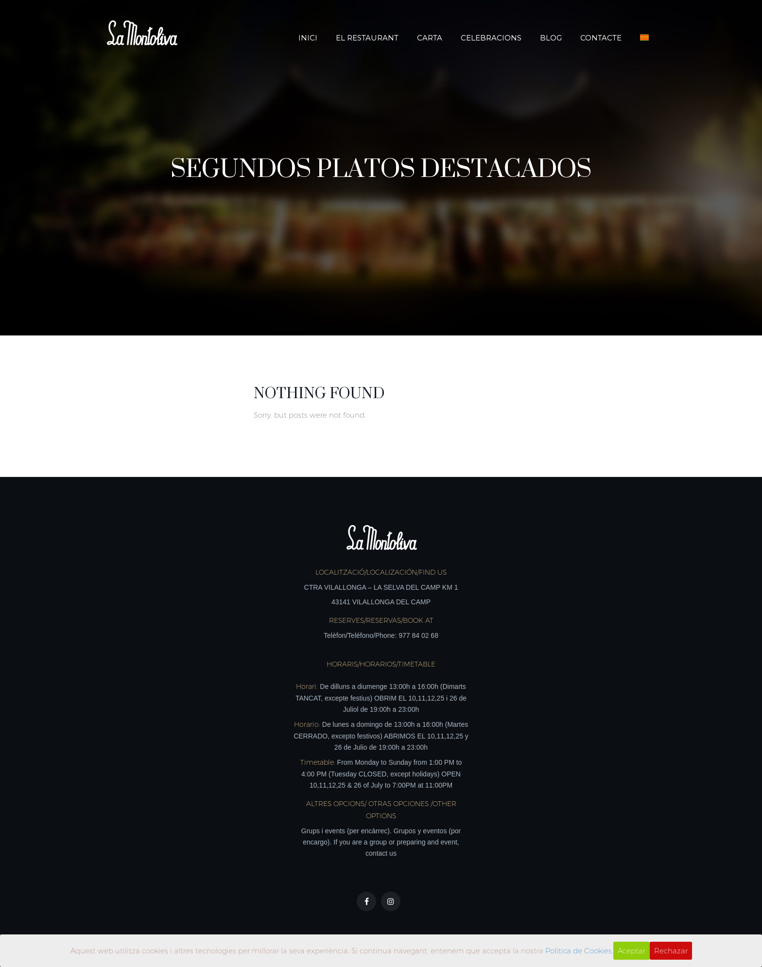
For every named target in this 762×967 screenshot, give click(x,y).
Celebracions (491, 37)
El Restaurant (367, 37)
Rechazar (671, 950)
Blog (551, 37)
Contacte (601, 37)
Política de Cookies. (579, 950)
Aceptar (631, 950)
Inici (307, 37)
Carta (429, 37)
